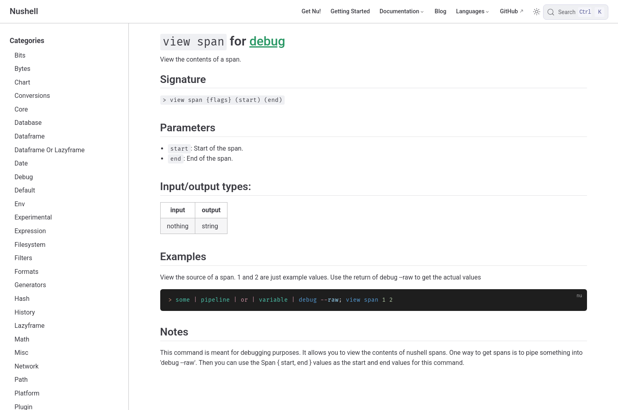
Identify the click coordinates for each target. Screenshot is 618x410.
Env (19, 204)
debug (267, 41)
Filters (23, 258)
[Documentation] (402, 11)
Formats (26, 271)
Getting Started (350, 11)
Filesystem (29, 244)
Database (28, 122)
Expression (30, 231)
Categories (27, 41)
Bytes (22, 68)
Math (21, 339)
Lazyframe (29, 325)
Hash (21, 298)
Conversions (32, 95)
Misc (21, 352)
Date (21, 163)
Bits (19, 55)
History (24, 312)
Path (21, 379)
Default (24, 190)
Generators (30, 285)
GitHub (509, 11)
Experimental (33, 217)
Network (26, 366)
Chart (22, 82)
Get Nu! (311, 11)
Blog (440, 11)
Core (21, 109)
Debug (23, 177)
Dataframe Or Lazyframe (49, 150)
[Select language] (473, 11)
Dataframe (29, 136)
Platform (26, 393)
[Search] (575, 12)
